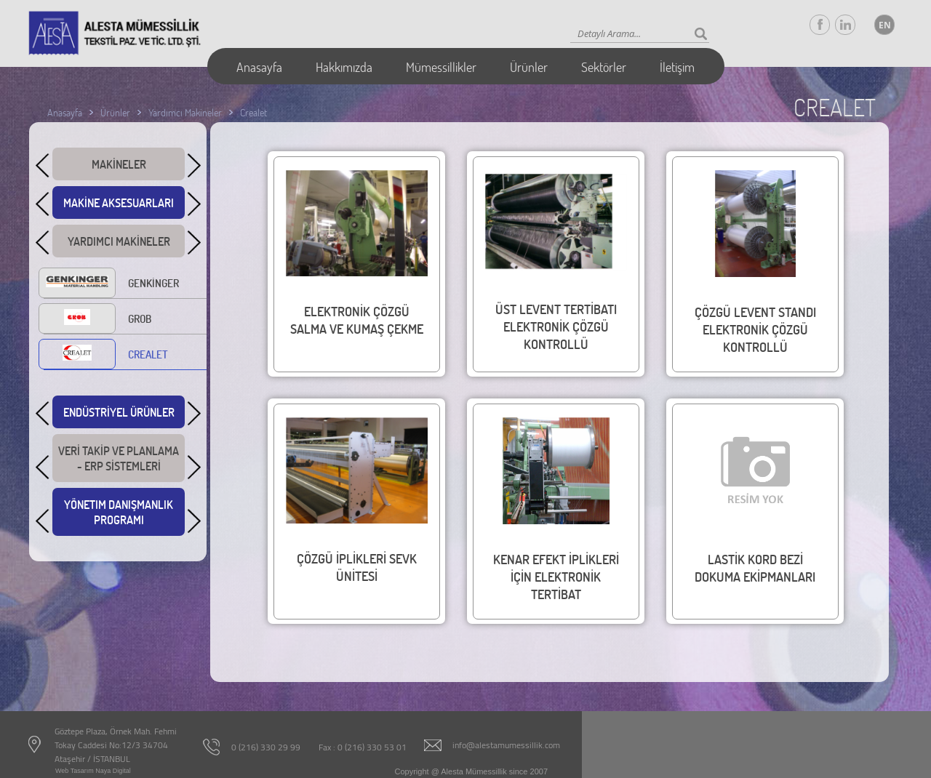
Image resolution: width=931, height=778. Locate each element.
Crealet (253, 112)
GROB (97, 320)
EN (885, 25)
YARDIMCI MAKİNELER (118, 243)
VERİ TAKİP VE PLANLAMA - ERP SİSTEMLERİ (118, 462)
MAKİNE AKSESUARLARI (118, 205)
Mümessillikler (441, 67)
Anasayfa (259, 67)
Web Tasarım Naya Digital (93, 770)
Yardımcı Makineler (185, 112)
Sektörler (603, 67)
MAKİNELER (118, 166)
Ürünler (529, 67)
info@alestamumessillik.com (506, 745)
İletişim (677, 67)
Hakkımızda (344, 67)
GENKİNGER (111, 284)
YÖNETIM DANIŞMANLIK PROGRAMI (118, 516)
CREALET (106, 355)
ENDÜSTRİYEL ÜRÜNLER (118, 414)
